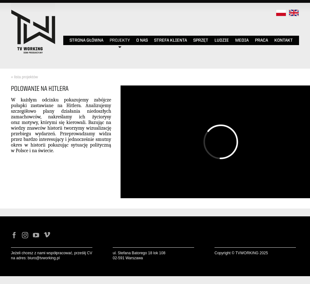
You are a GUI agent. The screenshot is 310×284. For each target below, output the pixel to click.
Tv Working (33, 6)
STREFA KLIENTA (170, 40)
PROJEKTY (120, 40)
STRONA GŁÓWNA (86, 40)
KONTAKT (283, 40)
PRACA (261, 40)
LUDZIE (221, 40)
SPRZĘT (200, 40)
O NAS (142, 40)
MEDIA (242, 40)
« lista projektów (24, 77)
